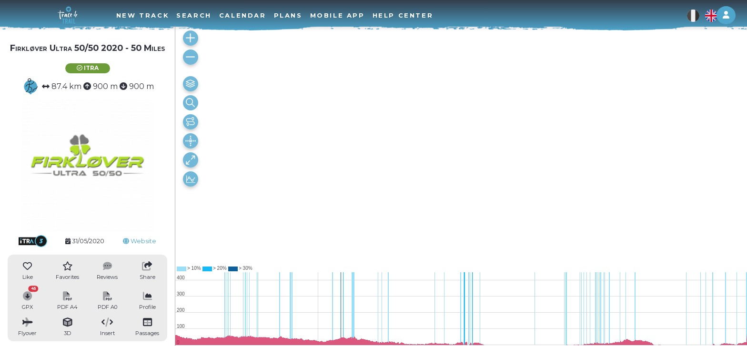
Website (139, 241)
